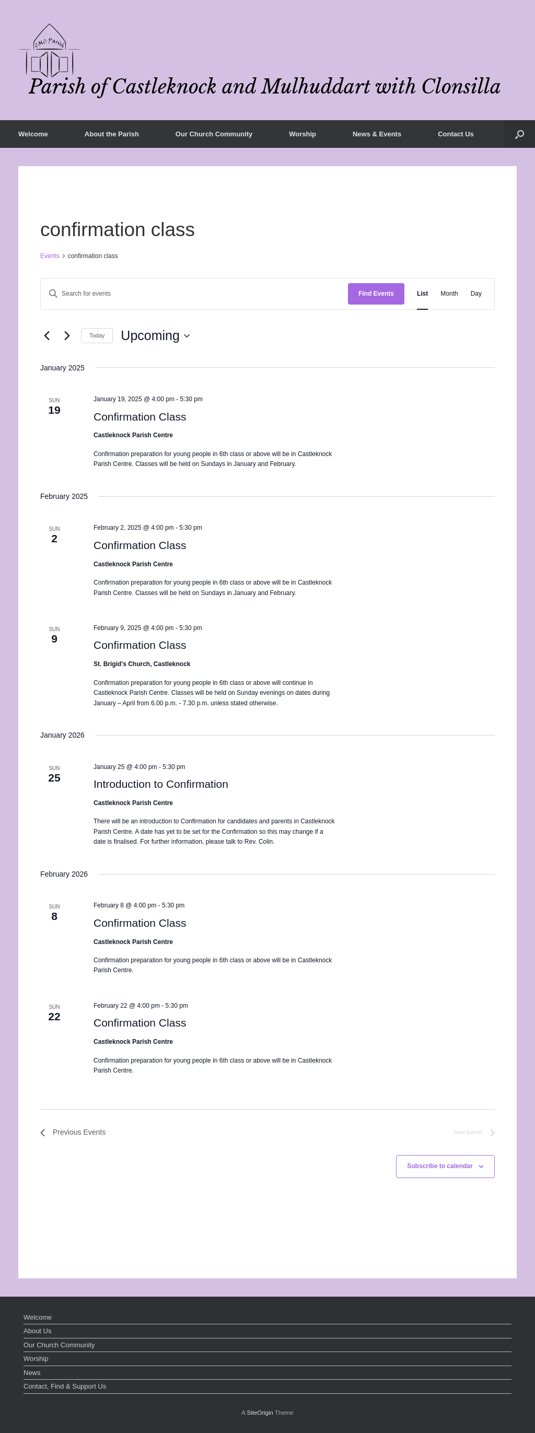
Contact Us (456, 134)
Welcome (33, 134)
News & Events (377, 134)
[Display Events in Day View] (476, 293)
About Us (37, 1331)
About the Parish (112, 134)
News (32, 1373)
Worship (302, 134)
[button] (519, 134)
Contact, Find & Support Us (65, 1386)
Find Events (376, 293)
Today (96, 335)
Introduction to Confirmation (161, 784)
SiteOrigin (260, 1412)
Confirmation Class (140, 417)
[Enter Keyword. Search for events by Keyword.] (194, 293)
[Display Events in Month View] (449, 293)
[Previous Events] (46, 336)
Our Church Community (214, 134)
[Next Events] (67, 336)
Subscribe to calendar (439, 1166)
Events (50, 256)
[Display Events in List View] (422, 293)
